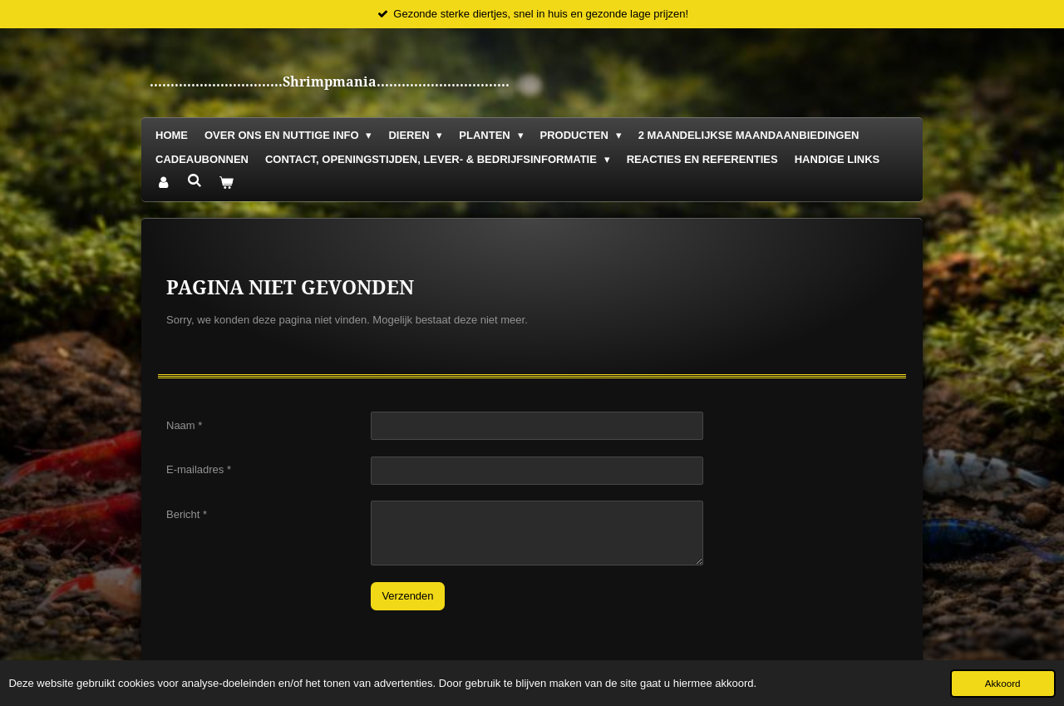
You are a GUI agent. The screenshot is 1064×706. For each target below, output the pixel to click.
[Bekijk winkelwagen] (226, 183)
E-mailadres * (198, 469)
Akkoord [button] (1003, 683)
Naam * (184, 424)
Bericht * (186, 513)
